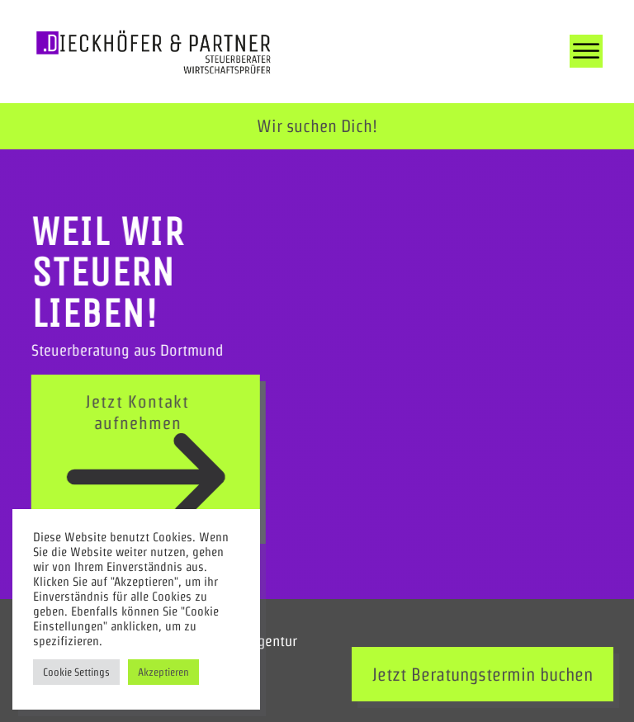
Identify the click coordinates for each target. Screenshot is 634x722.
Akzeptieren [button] (163, 672)
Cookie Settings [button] (76, 672)
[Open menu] (586, 51)
